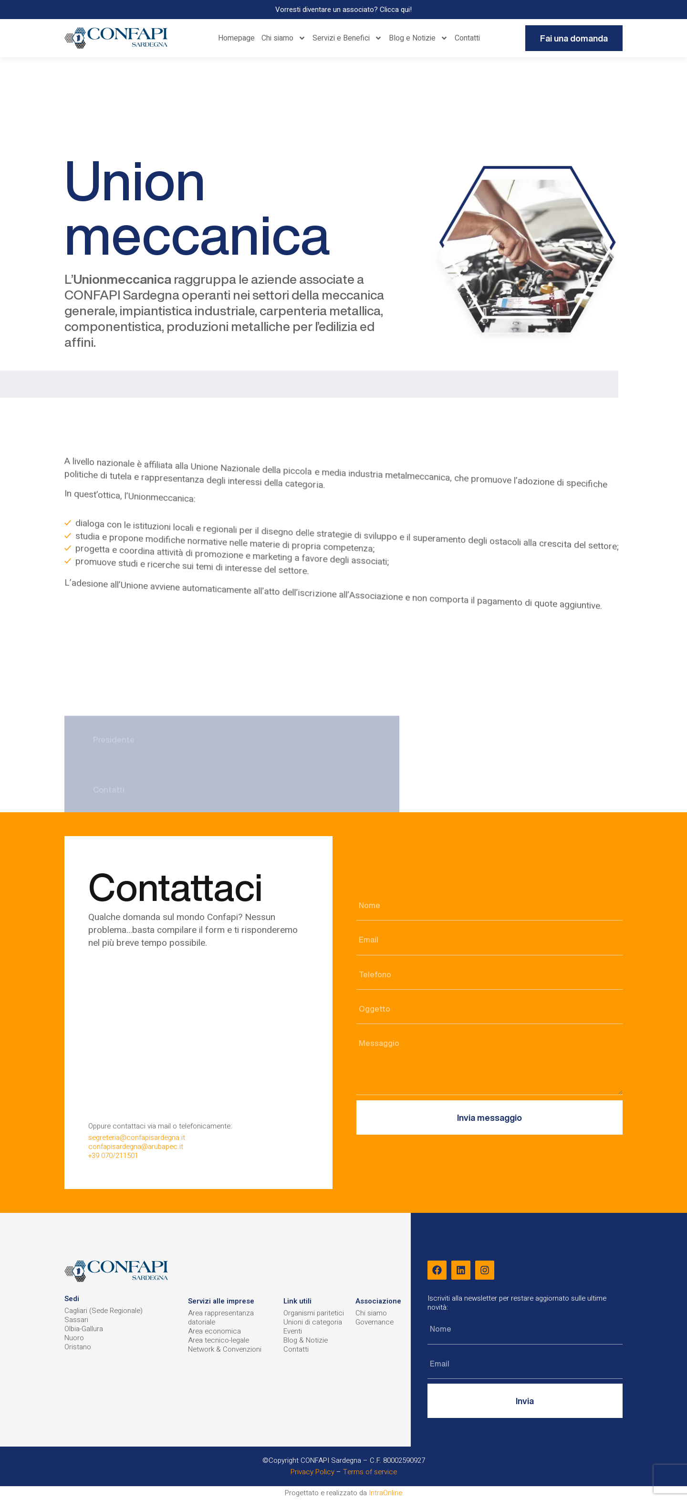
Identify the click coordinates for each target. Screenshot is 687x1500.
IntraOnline (385, 1493)
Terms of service (370, 1472)
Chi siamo (283, 38)
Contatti (467, 38)
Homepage (236, 38)
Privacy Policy (312, 1472)
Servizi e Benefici (347, 38)
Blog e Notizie (418, 38)
